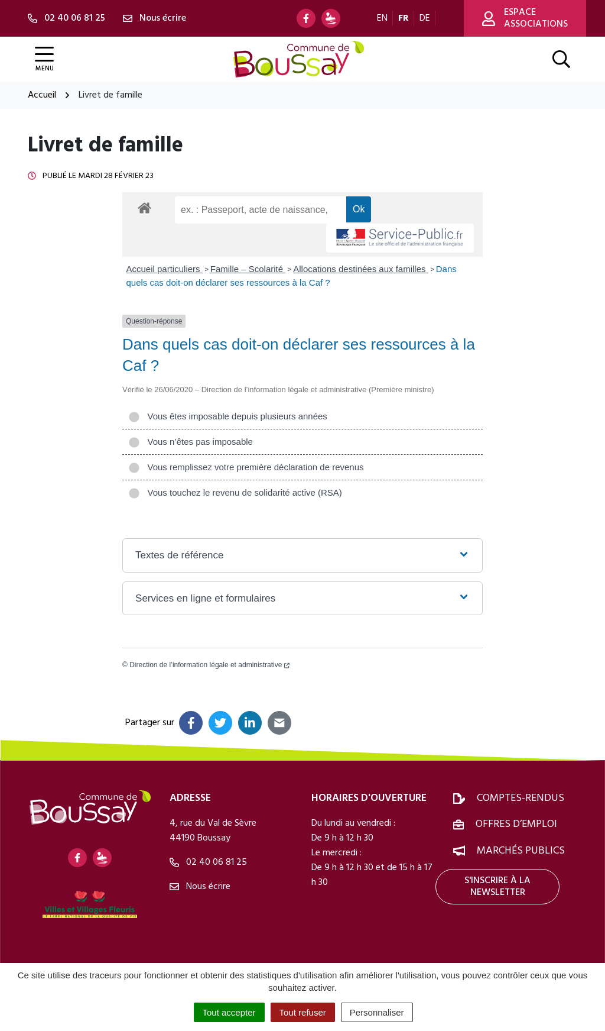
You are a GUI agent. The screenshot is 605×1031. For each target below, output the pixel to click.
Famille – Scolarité (248, 269)
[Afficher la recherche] (561, 59)
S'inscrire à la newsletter (497, 886)
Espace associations (525, 18)
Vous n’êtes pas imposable (190, 442)
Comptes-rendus (520, 798)
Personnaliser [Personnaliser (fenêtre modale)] (377, 1012)
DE (424, 18)
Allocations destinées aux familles (360, 269)
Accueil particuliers (164, 269)
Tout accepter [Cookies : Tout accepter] (229, 1012)
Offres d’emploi (516, 824)
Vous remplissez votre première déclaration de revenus (246, 467)
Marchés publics (521, 850)
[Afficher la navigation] (44, 59)
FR (403, 18)
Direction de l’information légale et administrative (209, 665)
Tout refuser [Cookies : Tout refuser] (302, 1012)
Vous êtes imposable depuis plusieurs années (227, 416)
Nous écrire (200, 886)
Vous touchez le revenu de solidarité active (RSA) (235, 492)
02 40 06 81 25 (208, 862)
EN (382, 18)
